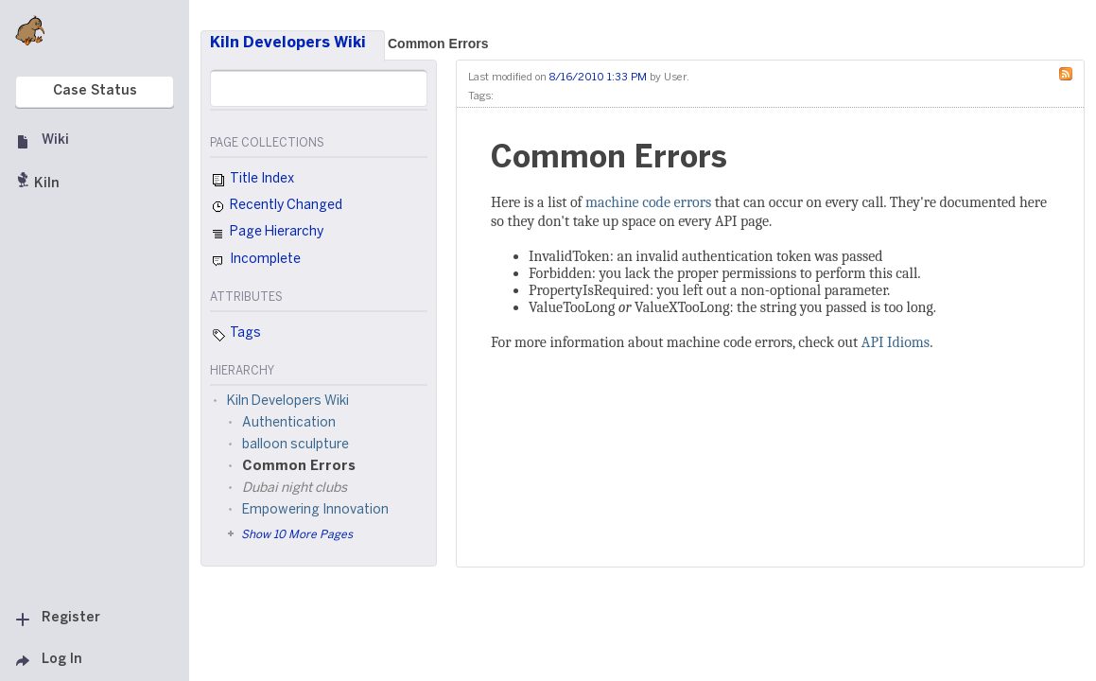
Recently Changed (276, 207)
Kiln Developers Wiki (288, 43)
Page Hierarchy (266, 234)
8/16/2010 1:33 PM (598, 77)
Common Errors (438, 43)
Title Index (252, 180)
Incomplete (255, 261)
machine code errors (648, 202)
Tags (235, 334)
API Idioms (895, 342)
